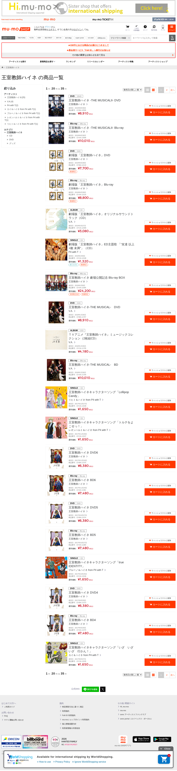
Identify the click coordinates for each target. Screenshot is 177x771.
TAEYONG (22, 38)
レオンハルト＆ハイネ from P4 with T (89, 430)
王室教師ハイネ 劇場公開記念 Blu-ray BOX (97, 277)
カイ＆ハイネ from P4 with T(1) (21, 109)
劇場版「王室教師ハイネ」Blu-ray (91, 184)
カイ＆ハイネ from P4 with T (84, 655)
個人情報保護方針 (69, 724)
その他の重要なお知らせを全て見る (88, 55)
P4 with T (74, 252)
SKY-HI (58, 38)
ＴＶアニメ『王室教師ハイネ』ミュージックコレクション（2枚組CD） (101, 336)
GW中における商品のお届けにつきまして (88, 45)
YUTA (31, 38)
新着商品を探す (46, 61)
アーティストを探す (17, 61)
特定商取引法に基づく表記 (72, 707)
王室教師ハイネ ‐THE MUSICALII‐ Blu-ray (96, 127)
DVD (11, 139)
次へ (173, 90)
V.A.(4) (10, 101)
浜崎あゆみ (101, 38)
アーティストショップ (157, 61)
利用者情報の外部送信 (71, 728)
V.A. (71, 222)
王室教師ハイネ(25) (16, 97)
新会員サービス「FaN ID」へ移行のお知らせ (88, 50)
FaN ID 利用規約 (68, 715)
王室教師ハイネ (13, 132)
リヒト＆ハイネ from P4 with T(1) (22, 124)
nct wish (91, 38)
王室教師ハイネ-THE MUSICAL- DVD (94, 307)
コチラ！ (52, 29)
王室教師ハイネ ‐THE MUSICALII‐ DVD (95, 100)
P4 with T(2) (12, 105)
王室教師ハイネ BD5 (82, 534)
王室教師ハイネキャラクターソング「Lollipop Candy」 (99, 394)
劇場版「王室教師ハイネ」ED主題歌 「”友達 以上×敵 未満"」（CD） (101, 246)
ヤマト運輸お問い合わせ (14, 720)
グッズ (12, 143)
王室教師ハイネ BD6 (82, 480)
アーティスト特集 (125, 61)
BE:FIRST (48, 38)
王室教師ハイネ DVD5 (83, 507)
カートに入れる (161, 112)
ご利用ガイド (9, 707)
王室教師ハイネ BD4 (82, 620)
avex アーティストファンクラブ (133, 714)
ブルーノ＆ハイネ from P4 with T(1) (23, 113)
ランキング (71, 61)
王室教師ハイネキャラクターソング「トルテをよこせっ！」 (101, 424)
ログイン (78, 29)
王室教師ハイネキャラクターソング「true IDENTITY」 (96, 564)
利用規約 (65, 711)
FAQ (6, 716)
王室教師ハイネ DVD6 (83, 452)
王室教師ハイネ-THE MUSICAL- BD (93, 364)
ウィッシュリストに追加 (160, 106)
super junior (80, 38)
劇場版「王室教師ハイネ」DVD (89, 155)
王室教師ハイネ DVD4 (83, 592)
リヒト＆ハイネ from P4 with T (85, 400)
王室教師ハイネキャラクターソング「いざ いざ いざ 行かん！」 (102, 649)
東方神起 (68, 38)
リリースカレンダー (95, 61)
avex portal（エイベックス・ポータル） (136, 719)
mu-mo (123, 710)
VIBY (39, 38)
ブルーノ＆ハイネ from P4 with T (86, 570)
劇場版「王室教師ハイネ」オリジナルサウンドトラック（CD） (101, 215)
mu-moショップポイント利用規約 (75, 720)
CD (10, 136)
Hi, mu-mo (124, 707)
